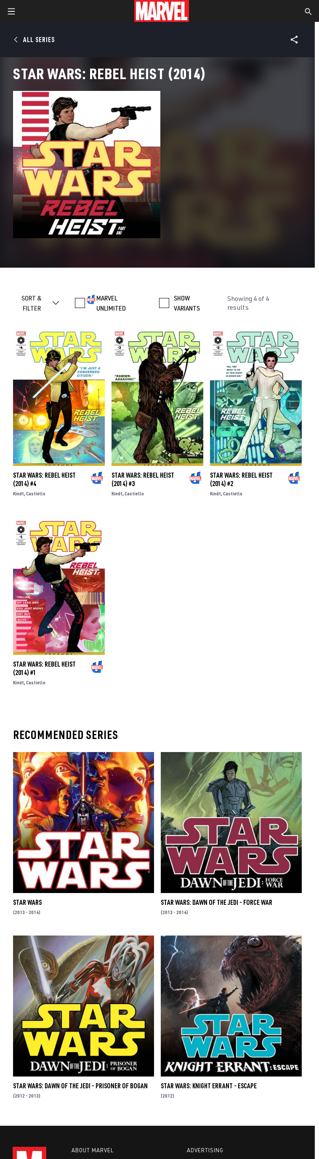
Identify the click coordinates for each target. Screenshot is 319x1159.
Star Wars (27, 902)
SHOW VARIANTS (187, 303)
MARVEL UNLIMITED (111, 303)
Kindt (18, 493)
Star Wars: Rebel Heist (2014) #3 (143, 479)
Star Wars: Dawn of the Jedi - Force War (216, 902)
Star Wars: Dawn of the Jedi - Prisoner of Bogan (80, 1086)
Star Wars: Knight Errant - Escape (209, 1086)
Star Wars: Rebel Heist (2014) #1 (44, 668)
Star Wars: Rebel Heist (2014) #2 (241, 479)
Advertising (205, 1150)
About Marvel (93, 1150)
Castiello (35, 493)
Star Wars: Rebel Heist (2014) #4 (44, 479)
